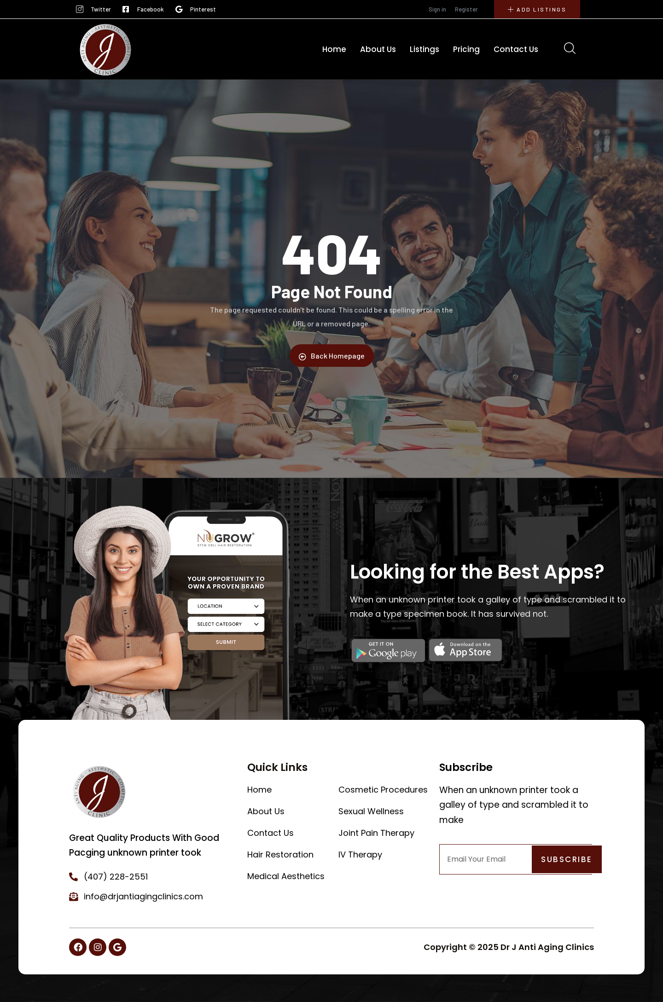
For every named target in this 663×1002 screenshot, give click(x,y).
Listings (424, 49)
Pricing (466, 49)
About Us (378, 49)
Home (334, 49)
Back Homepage (332, 355)
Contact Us (516, 49)
